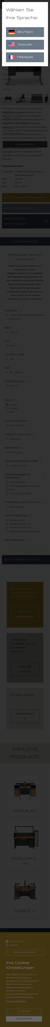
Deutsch (21, 32)
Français (21, 57)
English (20, 45)
